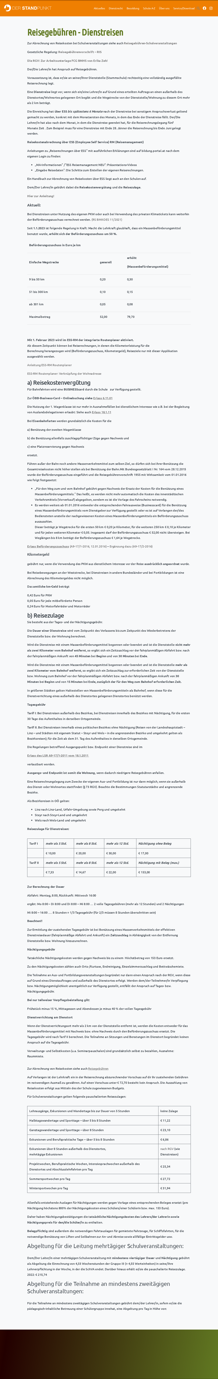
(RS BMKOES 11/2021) (106, 219)
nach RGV (167, 1149)
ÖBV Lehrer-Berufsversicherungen (32, 1346)
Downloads (117, 1351)
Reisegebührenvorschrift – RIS (79, 52)
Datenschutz (167, 1342)
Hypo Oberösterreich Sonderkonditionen (35, 1351)
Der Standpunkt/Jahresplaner (127, 1346)
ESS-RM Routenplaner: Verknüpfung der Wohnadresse (64, 373)
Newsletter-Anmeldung (75, 1355)
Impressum (166, 1346)
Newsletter (117, 1342)
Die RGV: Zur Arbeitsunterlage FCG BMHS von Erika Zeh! (67, 61)
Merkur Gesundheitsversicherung (31, 1342)
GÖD (64, 1346)
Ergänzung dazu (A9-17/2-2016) (131, 546)
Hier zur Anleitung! (40, 196)
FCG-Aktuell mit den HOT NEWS (79, 1342)
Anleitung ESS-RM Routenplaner (49, 365)
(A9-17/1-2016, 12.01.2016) (67, 546)
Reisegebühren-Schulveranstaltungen (150, 43)
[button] (198, 8)
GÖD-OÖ (67, 1351)
